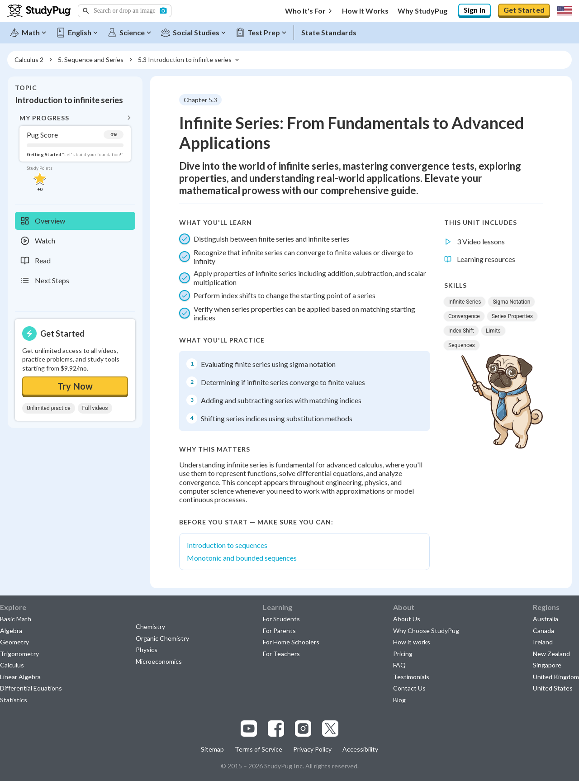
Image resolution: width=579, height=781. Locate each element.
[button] (124, 11)
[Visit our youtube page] (249, 728)
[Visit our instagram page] (303, 728)
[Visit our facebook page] (276, 728)
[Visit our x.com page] (330, 728)
